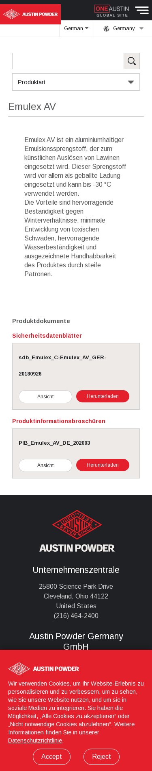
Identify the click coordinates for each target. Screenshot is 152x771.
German (76, 31)
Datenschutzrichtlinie (35, 740)
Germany (123, 28)
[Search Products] (76, 61)
